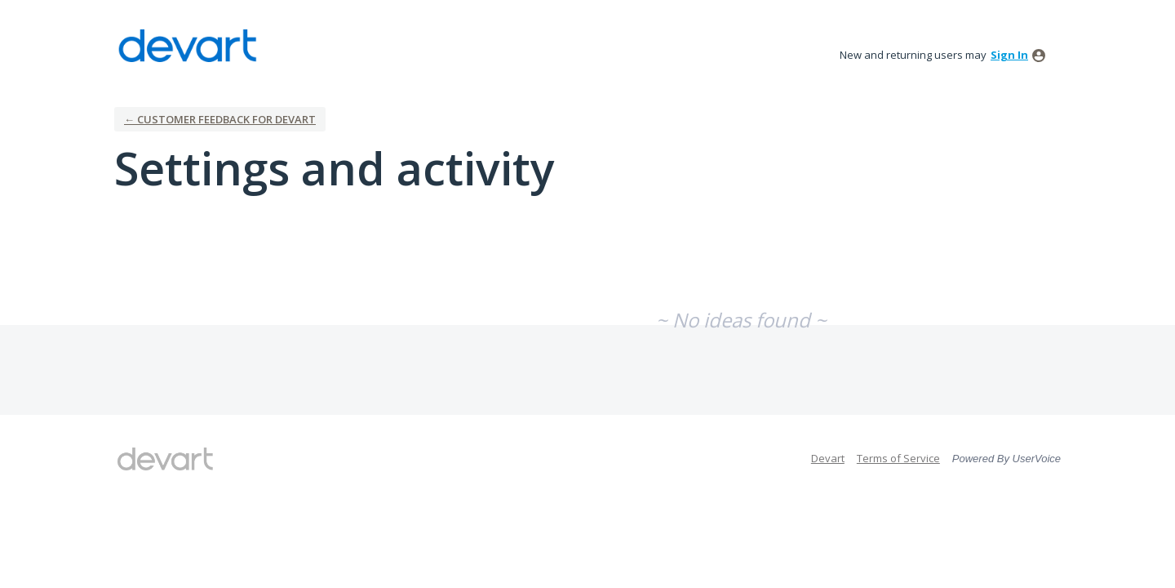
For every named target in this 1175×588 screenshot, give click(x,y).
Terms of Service (898, 458)
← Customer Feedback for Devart (220, 119)
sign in (1009, 54)
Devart (828, 458)
